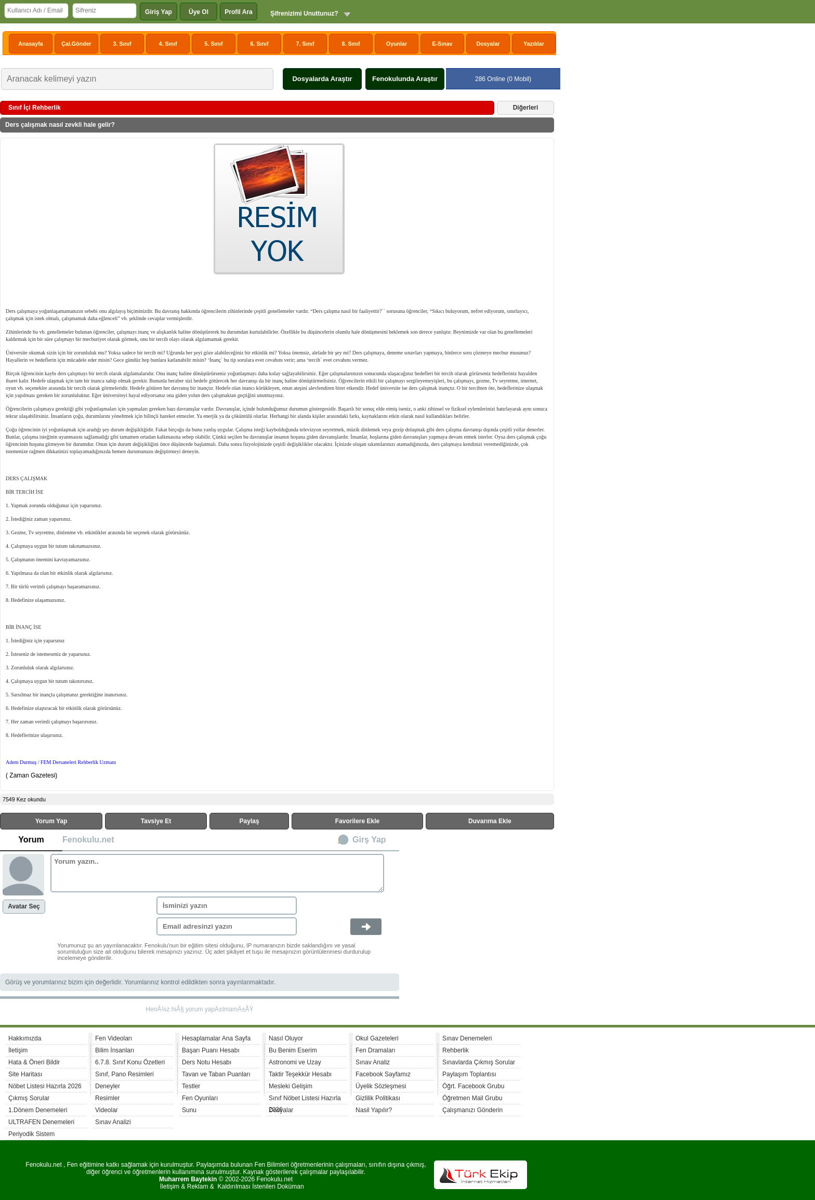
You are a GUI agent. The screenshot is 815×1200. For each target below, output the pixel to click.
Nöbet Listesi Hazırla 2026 (45, 1086)
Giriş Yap (158, 12)
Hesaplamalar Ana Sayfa (216, 1038)
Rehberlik (455, 1050)
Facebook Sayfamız (383, 1074)
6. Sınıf (260, 44)
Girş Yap (369, 839)
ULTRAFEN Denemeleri (41, 1122)
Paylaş (249, 821)
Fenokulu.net (88, 839)
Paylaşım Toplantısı (469, 1074)
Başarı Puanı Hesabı (211, 1050)
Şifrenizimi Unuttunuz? (304, 13)
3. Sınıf (122, 44)
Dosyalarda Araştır (322, 79)
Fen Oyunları (200, 1098)
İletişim (18, 1050)
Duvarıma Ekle (489, 821)
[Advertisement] (110, 221)
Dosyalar (487, 44)
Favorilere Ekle (357, 821)
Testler (191, 1086)
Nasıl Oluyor (286, 1038)
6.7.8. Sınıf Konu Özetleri (130, 1062)
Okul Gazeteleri (377, 1038)
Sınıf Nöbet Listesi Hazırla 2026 (305, 1099)
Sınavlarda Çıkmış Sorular (478, 1062)
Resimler (107, 1098)
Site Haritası (25, 1074)
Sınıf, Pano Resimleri (124, 1074)
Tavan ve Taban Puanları (216, 1074)
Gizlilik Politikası (378, 1098)
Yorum (31, 839)
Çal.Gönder (76, 44)
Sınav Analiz (373, 1062)
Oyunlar (396, 44)
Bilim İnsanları (114, 1050)
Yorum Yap (51, 821)
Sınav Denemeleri (467, 1038)
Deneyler (107, 1086)
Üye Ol (198, 12)
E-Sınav (442, 44)
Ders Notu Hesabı (206, 1062)
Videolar (106, 1110)
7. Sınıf (305, 44)
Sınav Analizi (113, 1122)
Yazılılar (533, 44)
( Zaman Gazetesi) (32, 775)
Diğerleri (525, 107)
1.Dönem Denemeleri (37, 1110)
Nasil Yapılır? (374, 1110)
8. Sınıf (351, 44)
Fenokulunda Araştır (405, 79)
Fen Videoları (113, 1038)
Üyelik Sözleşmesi (381, 1086)
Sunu (189, 1110)
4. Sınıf (168, 44)
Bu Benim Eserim (293, 1050)
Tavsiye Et (156, 821)
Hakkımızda (24, 1038)
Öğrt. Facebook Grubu (473, 1086)
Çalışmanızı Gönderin (472, 1110)
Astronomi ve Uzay (295, 1062)
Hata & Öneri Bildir (34, 1062)
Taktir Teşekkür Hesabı (300, 1074)
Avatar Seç (24, 906)
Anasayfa (30, 44)
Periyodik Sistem (31, 1134)
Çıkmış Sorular (28, 1098)
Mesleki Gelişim (290, 1086)
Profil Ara (239, 12)
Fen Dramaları (376, 1050)
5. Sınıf (214, 44)
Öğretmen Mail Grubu (472, 1098)
